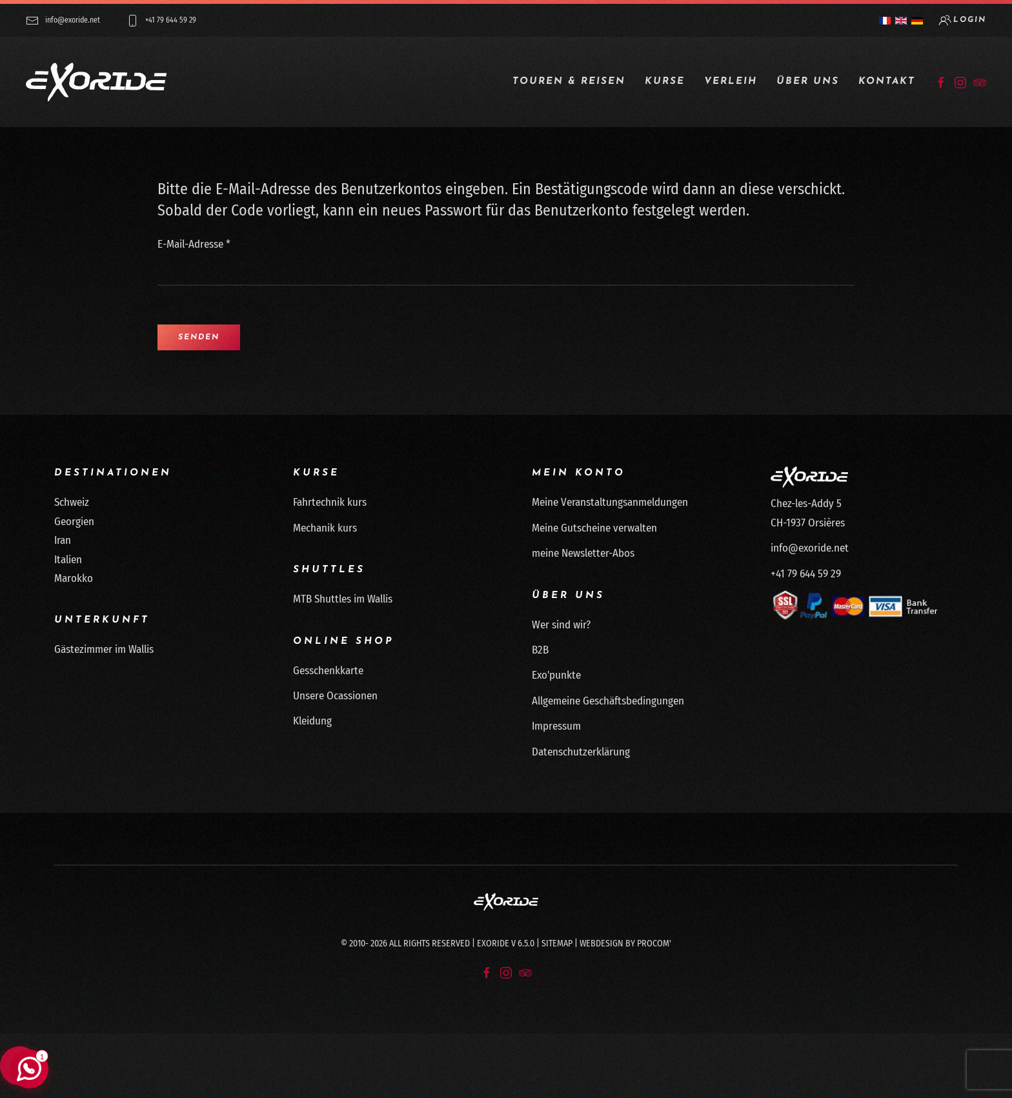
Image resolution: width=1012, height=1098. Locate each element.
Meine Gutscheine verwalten (594, 528)
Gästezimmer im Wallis (104, 649)
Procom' (654, 943)
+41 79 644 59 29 (161, 20)
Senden (198, 337)
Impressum (556, 726)
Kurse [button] (665, 81)
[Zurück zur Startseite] (96, 82)
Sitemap (556, 943)
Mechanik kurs (325, 528)
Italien (68, 559)
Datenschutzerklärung (581, 752)
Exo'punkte (556, 675)
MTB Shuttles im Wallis (342, 599)
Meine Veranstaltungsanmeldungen (610, 502)
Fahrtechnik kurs (330, 502)
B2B (540, 650)
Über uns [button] (807, 81)
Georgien (74, 521)
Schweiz (71, 502)
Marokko (73, 578)
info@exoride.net (63, 20)
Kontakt (886, 81)
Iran (62, 540)
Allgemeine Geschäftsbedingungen (608, 701)
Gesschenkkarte (328, 670)
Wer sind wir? (561, 625)
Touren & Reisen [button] (568, 81)
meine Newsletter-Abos (583, 553)
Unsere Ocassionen (335, 696)
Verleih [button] (730, 81)
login (962, 20)
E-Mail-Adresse (193, 244)
